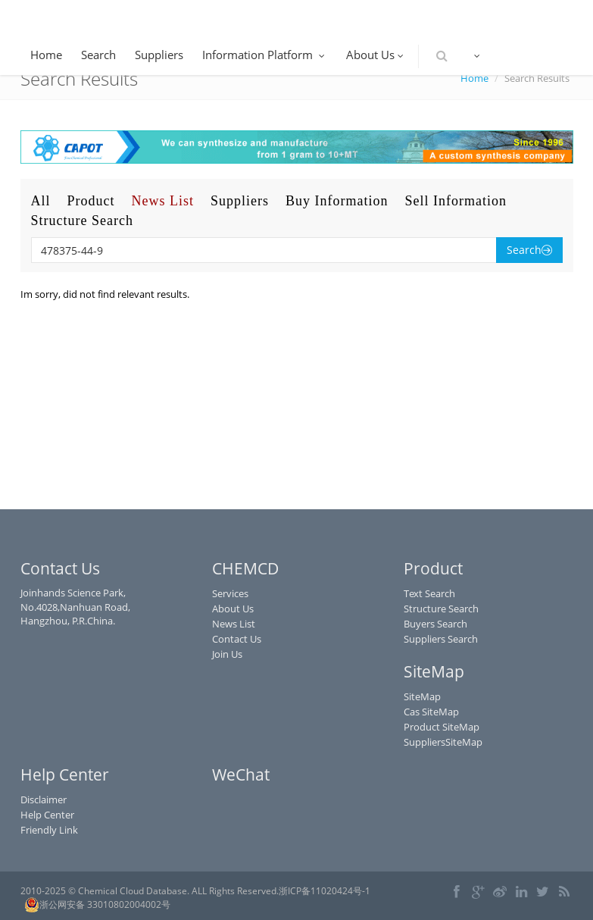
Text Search (429, 593)
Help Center (47, 814)
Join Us (227, 654)
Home (46, 54)
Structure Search (82, 220)
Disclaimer (43, 799)
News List (163, 200)
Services (230, 593)
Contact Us (236, 639)
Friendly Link (49, 830)
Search (98, 54)
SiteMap (422, 696)
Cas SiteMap (431, 711)
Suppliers (159, 54)
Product (91, 200)
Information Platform (264, 54)
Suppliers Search (441, 639)
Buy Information (337, 200)
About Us (376, 54)
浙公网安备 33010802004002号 (97, 904)
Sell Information (456, 200)
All (41, 200)
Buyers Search (435, 624)
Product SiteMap (441, 727)
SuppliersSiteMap (443, 742)
